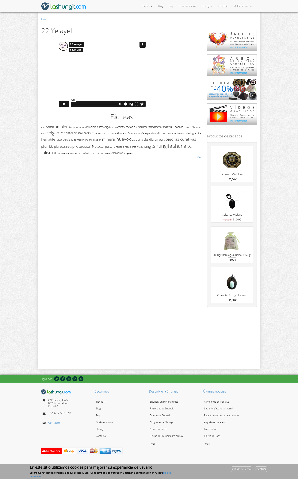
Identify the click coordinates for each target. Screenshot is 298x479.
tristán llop (87, 153)
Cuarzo (96, 133)
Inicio (43, 18)
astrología (103, 127)
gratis (189, 133)
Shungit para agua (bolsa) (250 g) (232, 255)
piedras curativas (181, 139)
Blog (160, 6)
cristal (68, 133)
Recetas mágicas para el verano (221, 415)
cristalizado (82, 133)
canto (113, 127)
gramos (181, 133)
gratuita (196, 133)
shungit (147, 146)
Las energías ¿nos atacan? (218, 408)
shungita (162, 145)
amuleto (62, 126)
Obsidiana (136, 139)
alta (43, 127)
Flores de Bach (212, 436)
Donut (131, 133)
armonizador (77, 127)
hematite (48, 139)
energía (140, 133)
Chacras (178, 127)
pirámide (47, 146)
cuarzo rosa (108, 133)
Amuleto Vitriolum (232, 174)
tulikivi (96, 153)
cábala (119, 133)
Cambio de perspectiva (216, 401)
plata (69, 146)
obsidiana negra (154, 139)
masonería (83, 139)
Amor (50, 127)
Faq (171, 6)
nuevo (122, 139)
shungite (182, 145)
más (153, 443)
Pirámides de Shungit (162, 408)
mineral (109, 139)
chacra (166, 127)
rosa (127, 146)
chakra (187, 127)
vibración (117, 153)
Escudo (162, 133)
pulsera (110, 146)
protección (81, 146)
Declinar (261, 469)
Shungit (207, 6)
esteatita (171, 133)
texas (77, 153)
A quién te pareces (214, 422)
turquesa (106, 153)
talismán (49, 152)
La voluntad (210, 429)
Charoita (196, 127)
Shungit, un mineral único (164, 401)
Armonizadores (158, 429)
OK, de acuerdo (241, 469)
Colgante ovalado (232, 214)
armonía (90, 127)
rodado (120, 146)
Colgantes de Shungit (162, 422)
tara (60, 153)
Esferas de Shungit (160, 415)
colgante (55, 133)
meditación (95, 139)
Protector (98, 146)
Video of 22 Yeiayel (102, 74)
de (125, 133)
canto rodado (126, 127)
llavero (60, 139)
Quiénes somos (187, 6)
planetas (60, 146)
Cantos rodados (148, 127)
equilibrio (151, 133)
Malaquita (70, 139)
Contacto (223, 6)
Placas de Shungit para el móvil (167, 436)
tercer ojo (68, 153)
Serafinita (135, 146)
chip (43, 133)
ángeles (128, 153)
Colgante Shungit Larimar (232, 295)
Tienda (147, 6)
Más (199, 157)
